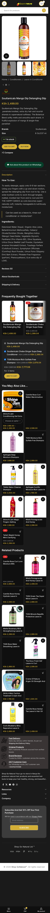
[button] (4, 38)
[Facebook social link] (3, 784)
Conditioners (15, 79)
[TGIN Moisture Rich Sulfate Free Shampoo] (35, 433)
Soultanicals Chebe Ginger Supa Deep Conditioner (35, 327)
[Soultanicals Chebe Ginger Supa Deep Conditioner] (35, 311)
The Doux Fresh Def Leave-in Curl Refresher (34, 663)
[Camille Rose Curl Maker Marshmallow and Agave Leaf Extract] (35, 391)
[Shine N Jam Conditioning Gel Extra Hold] (13, 401)
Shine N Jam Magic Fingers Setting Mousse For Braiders (11, 522)
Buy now (24, 146)
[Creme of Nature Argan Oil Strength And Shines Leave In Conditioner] (35, 673)
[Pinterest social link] (13, 784)
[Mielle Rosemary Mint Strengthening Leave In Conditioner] (13, 616)
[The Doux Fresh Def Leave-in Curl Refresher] (35, 648)
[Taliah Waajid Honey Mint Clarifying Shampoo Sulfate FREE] (13, 530)
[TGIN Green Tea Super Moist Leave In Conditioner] (35, 590)
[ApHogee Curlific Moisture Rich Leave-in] (35, 474)
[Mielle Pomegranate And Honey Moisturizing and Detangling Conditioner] (35, 507)
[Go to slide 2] (23, 58)
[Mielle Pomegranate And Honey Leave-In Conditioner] (35, 565)
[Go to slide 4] (27, 58)
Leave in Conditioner (33, 79)
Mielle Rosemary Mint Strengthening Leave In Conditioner (12, 631)
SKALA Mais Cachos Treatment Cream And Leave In (12, 695)
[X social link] (6, 784)
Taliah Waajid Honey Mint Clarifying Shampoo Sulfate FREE (12, 537)
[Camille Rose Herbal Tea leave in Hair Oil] (35, 704)
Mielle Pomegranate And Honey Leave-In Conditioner (34, 580)
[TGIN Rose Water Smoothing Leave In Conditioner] (13, 639)
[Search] (24, 10)
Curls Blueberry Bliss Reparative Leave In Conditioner (12, 728)
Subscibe (24, 827)
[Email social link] (10, 784)
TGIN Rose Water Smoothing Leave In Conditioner (11, 646)
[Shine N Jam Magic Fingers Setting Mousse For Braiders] (13, 507)
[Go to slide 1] (20, 58)
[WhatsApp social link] (16, 784)
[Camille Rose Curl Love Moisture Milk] (13, 557)
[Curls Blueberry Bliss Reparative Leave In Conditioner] (13, 713)
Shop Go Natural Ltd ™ (24, 846)
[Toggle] (45, 789)
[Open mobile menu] (4, 3)
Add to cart (9, 146)
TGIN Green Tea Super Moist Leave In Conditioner (35, 598)
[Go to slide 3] (25, 58)
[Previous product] (3, 85)
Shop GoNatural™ (19, 867)
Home (4, 79)
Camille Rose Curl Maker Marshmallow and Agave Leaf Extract (35, 397)
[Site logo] (24, 3)
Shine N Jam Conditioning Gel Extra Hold (12, 416)
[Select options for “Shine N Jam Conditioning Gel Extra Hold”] (20, 393)
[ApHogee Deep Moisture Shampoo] (13, 442)
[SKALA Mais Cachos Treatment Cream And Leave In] (13, 680)
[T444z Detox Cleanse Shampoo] (13, 474)
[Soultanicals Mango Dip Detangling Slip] (12, 311)
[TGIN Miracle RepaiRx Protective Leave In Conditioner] (35, 608)
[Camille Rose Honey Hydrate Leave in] (13, 589)
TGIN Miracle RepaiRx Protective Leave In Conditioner (35, 616)
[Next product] (9, 85)
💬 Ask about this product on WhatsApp (24, 165)
